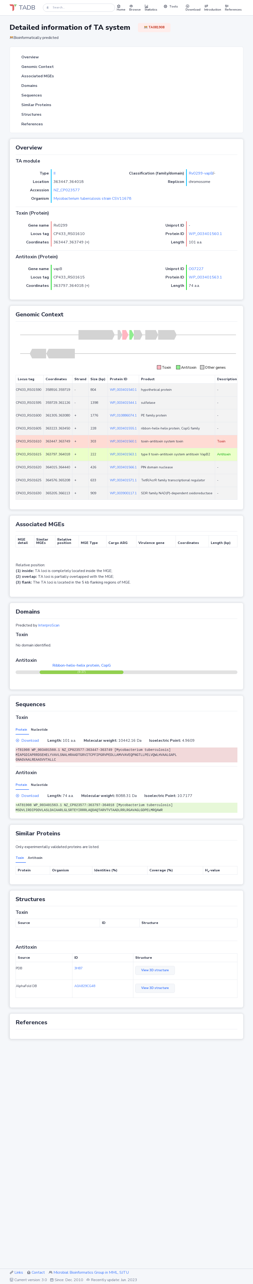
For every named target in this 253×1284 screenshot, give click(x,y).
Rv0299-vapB (201, 173)
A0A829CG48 (84, 986)
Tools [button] (171, 6)
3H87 (78, 968)
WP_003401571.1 (123, 480)
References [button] (233, 8)
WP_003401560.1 (205, 233)
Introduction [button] (212, 8)
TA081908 (154, 27)
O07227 (196, 268)
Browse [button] (135, 8)
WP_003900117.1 (123, 493)
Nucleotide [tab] (39, 730)
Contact (38, 1272)
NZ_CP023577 (66, 190)
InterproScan (48, 625)
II (54, 173)
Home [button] (121, 8)
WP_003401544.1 (123, 402)
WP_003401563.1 (205, 277)
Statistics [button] (151, 8)
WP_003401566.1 (123, 467)
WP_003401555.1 (123, 428)
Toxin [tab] (20, 858)
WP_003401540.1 (123, 389)
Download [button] (193, 8)
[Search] (79, 8)
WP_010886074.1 (123, 415)
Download (27, 740)
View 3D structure (155, 970)
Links (18, 1272)
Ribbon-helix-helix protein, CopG (82, 665)
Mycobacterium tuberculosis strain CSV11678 (92, 198)
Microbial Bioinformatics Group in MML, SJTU (91, 1272)
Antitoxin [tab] (35, 858)
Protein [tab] (21, 730)
